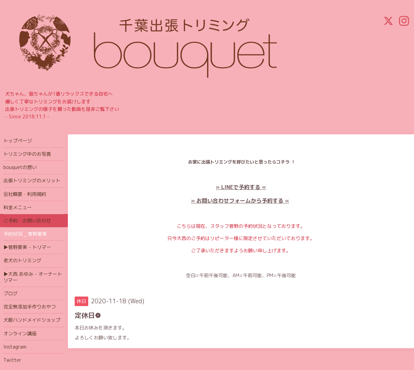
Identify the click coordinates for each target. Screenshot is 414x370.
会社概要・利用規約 (24, 194)
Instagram (14, 346)
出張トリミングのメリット (31, 180)
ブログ (10, 293)
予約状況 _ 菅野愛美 (25, 234)
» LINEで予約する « (241, 187)
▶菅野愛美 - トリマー (27, 247)
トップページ (17, 140)
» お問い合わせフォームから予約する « (240, 200)
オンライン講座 (20, 333)
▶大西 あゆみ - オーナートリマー (32, 277)
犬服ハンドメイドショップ (31, 320)
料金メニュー (17, 207)
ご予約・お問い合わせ (27, 220)
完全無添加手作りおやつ (29, 306)
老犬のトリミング (22, 260)
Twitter (12, 360)
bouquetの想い (20, 167)
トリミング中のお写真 (27, 154)
